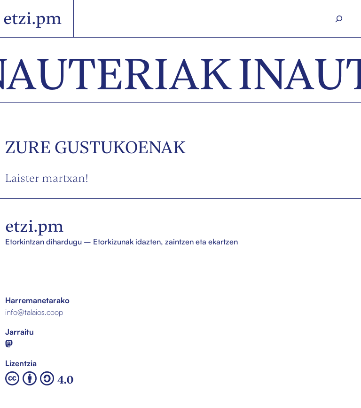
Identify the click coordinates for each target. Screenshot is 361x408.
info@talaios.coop (34, 312)
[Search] (339, 19)
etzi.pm (32, 18)
